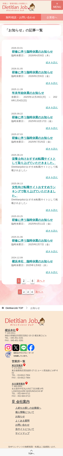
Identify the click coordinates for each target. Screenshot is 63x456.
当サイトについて (24, 429)
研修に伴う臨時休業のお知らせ (32, 51)
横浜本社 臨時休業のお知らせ (32, 261)
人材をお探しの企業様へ (28, 408)
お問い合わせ (22, 425)
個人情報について (24, 412)
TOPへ (31, 452)
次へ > (41, 280)
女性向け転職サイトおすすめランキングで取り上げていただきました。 (34, 191)
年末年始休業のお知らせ (28, 93)
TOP (14, 308)
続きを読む (52, 62)
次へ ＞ (39, 291)
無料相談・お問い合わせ (20, 17)
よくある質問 (22, 420)
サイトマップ (22, 433)
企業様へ (52, 17)
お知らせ (20, 416)
